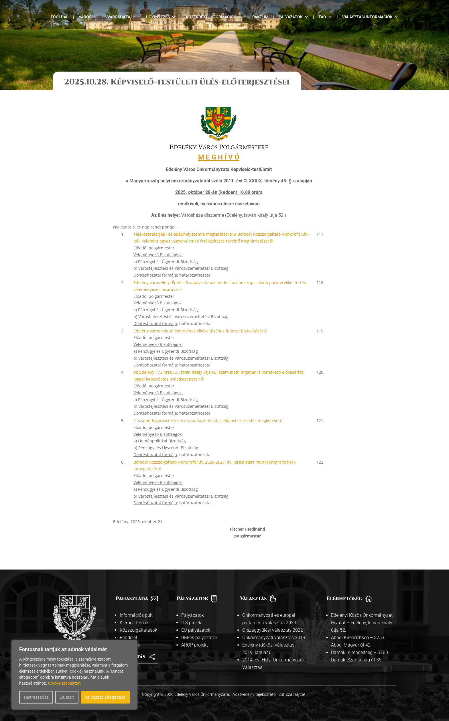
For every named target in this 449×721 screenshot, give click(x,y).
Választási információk (367, 17)
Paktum (260, 17)
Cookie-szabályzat (64, 683)
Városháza (118, 17)
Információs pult (136, 615)
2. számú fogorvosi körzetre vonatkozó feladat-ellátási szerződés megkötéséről (208, 420)
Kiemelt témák (134, 622)
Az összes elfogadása (105, 697)
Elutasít (67, 697)
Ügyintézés (158, 17)
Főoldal (59, 17)
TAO (322, 17)
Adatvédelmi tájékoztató (255, 694)
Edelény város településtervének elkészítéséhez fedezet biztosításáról (200, 331)
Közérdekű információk (211, 17)
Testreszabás (36, 697)
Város (85, 17)
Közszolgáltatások (138, 630)
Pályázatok (291, 17)
